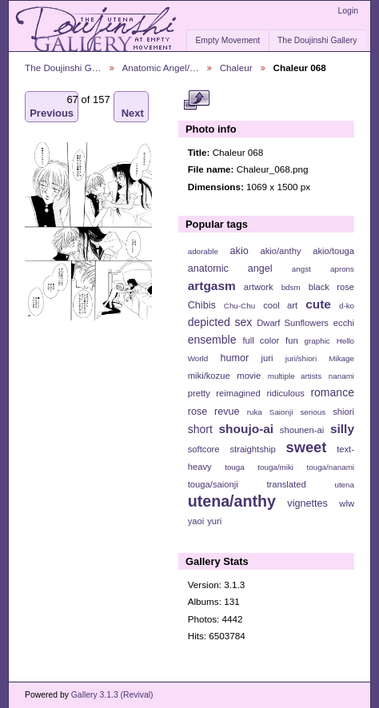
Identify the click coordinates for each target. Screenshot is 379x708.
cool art (280, 305)
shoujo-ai (246, 429)
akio (239, 251)
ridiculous (285, 393)
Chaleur (236, 67)
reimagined (238, 393)
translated (285, 484)
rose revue (214, 411)
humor (234, 358)
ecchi (343, 323)
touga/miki (275, 467)
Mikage (341, 358)
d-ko (346, 305)
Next (133, 106)
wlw (346, 503)
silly (342, 429)
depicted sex (220, 322)
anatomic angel (230, 268)
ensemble (212, 339)
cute (318, 304)
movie (249, 375)
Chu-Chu (239, 305)
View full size (196, 100)
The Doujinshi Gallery (317, 40)
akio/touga (333, 251)
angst (301, 269)
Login (348, 10)
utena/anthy (232, 501)
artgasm (212, 285)
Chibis (202, 305)
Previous (52, 106)
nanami (341, 376)
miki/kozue (209, 375)
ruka (254, 412)
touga (235, 467)
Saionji (281, 412)
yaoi (196, 521)
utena (344, 484)
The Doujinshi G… (63, 67)
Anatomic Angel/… (160, 67)
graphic (317, 340)
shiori (343, 411)
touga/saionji (213, 484)
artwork (258, 287)
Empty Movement (227, 40)
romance (332, 392)
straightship (252, 449)
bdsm (291, 287)
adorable (203, 251)
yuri (214, 521)
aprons (342, 269)
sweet (306, 447)
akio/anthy (280, 251)
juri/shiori (301, 358)
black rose (331, 287)
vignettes (307, 503)
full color (260, 340)
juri (267, 358)
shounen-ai (302, 430)
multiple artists (294, 376)
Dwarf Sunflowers (293, 323)
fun (291, 340)
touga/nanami (330, 467)
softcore (204, 449)
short (200, 429)
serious (312, 412)
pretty (199, 393)
